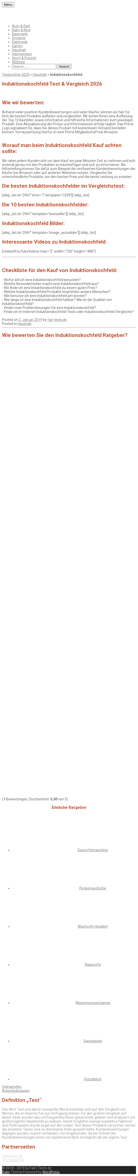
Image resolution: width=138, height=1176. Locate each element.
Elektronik (19, 42)
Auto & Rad (21, 26)
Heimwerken (22, 54)
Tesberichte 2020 (15, 75)
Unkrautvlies (11, 1087)
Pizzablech (93, 1079)
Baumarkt (20, 34)
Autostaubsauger (16, 1091)
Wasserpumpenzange (92, 1003)
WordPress (51, 1172)
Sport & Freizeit (24, 58)
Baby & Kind (21, 30)
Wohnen (18, 62)
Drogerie (18, 38)
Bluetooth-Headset (93, 926)
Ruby (6, 1172)
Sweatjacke (93, 1041)
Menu (8, 4)
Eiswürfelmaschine (93, 850)
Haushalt (19, 50)
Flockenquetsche (92, 888)
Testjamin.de (12, 1156)
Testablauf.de (13, 1160)
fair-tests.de (57, 320)
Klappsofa (93, 965)
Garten (17, 46)
